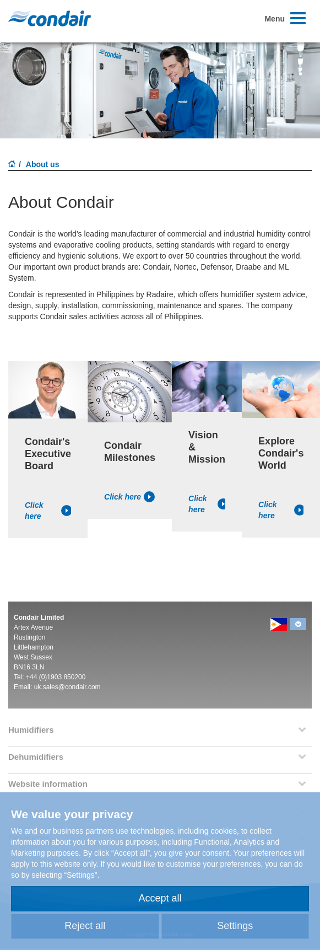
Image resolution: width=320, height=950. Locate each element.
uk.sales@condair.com (67, 687)
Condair (49, 18)
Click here (48, 510)
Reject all (84, 925)
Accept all (159, 898)
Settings (235, 925)
